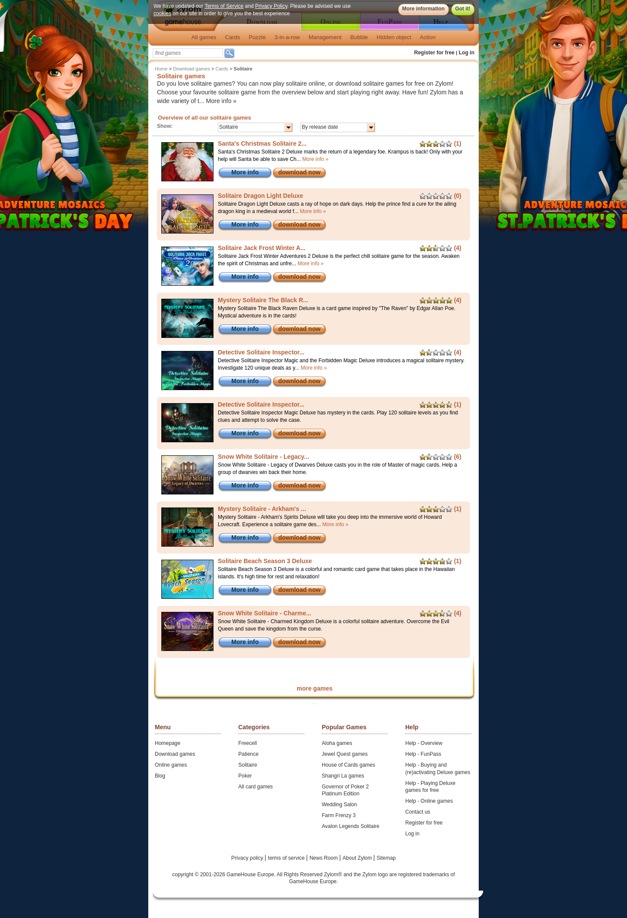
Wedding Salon (339, 804)
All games (203, 37)
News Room (325, 858)
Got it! (462, 9)
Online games (171, 765)
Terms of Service (224, 6)
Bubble (359, 37)
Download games (191, 68)
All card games (255, 787)
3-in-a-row (287, 37)
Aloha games (337, 743)
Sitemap (386, 858)
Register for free (434, 53)
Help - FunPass (423, 754)
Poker (245, 776)
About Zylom (358, 858)
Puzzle (257, 37)
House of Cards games (348, 765)
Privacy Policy (271, 6)
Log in (466, 53)
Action (428, 37)
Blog (160, 776)
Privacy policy (248, 858)
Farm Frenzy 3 (339, 815)
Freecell (247, 743)
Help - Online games (429, 801)
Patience (248, 754)
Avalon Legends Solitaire (351, 826)
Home (161, 68)
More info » (221, 100)
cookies (162, 13)
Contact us (417, 812)
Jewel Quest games (344, 754)
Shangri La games (343, 776)
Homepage (167, 743)
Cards (232, 37)
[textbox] (188, 53)
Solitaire (247, 765)
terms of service (287, 858)
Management (325, 37)
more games (314, 688)
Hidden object (394, 37)
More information (423, 9)
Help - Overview (423, 743)
